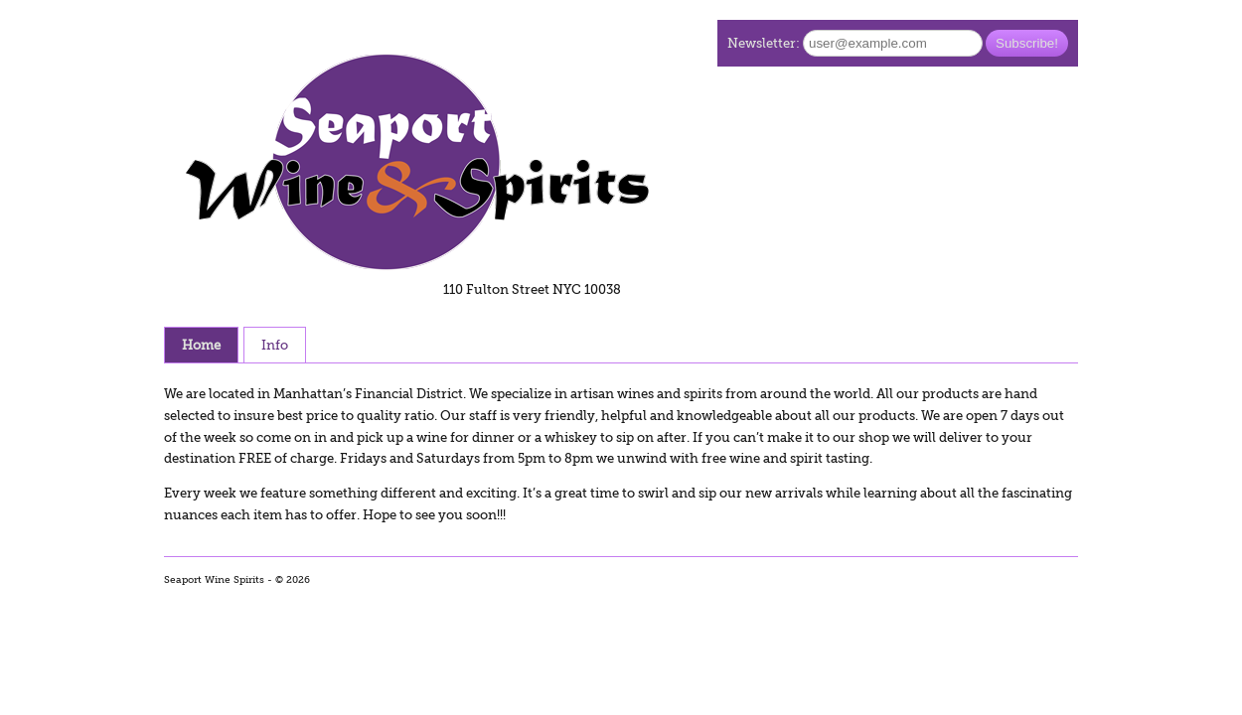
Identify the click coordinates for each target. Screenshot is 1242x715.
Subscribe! (1027, 43)
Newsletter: (763, 43)
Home (201, 345)
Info (274, 345)
